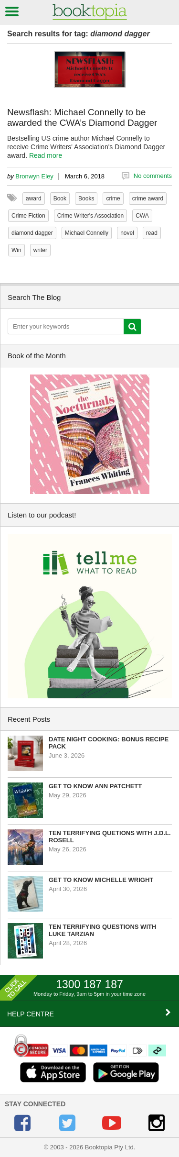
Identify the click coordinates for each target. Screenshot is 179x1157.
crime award (147, 198)
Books (86, 198)
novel (127, 233)
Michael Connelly (86, 233)
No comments (153, 175)
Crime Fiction (28, 215)
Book (59, 198)
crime (113, 198)
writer (40, 250)
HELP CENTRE (89, 1013)
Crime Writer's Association (90, 215)
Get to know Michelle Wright (101, 879)
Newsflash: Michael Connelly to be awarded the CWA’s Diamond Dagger (82, 117)
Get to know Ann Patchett (95, 786)
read (152, 233)
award (34, 198)
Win (16, 250)
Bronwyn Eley (34, 176)
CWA (142, 215)
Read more (45, 155)
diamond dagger (32, 233)
